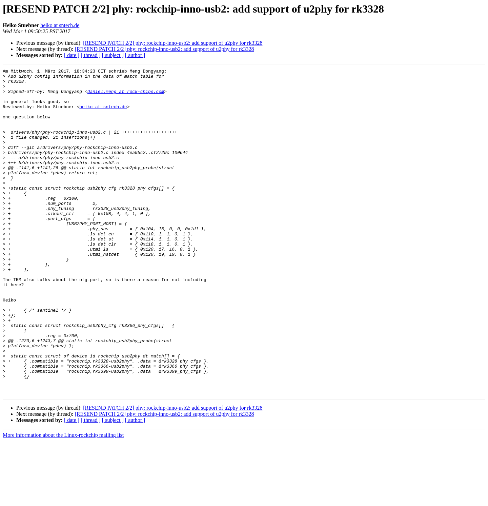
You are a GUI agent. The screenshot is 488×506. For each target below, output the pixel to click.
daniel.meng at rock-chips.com (125, 96)
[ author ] (135, 55)
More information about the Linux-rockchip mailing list (63, 500)
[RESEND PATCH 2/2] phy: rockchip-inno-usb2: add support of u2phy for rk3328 (172, 43)
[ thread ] (91, 55)
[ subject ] (113, 55)
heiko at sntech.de (59, 25)
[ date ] (71, 55)
